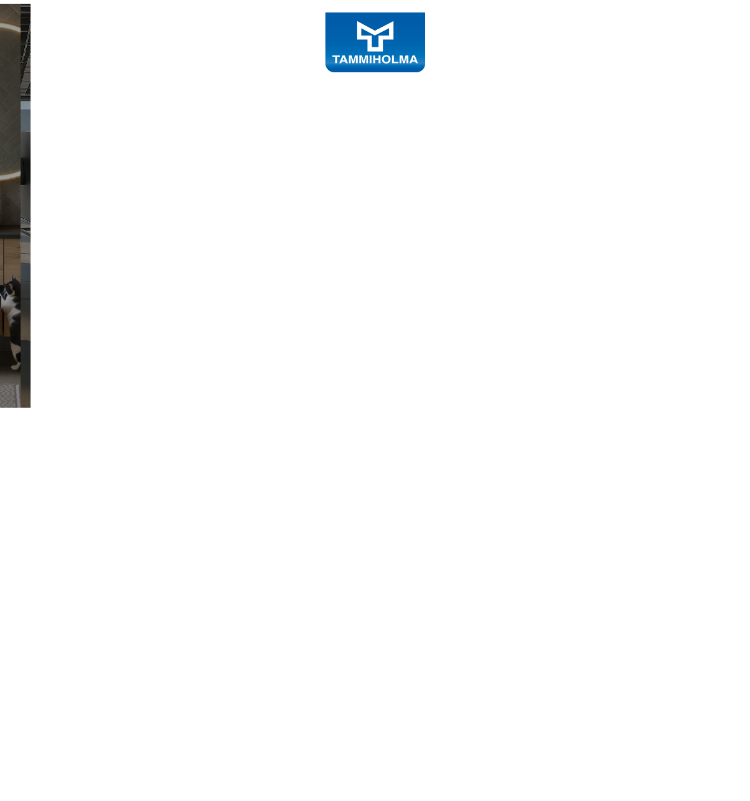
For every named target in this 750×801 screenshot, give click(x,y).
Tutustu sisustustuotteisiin (144, 425)
